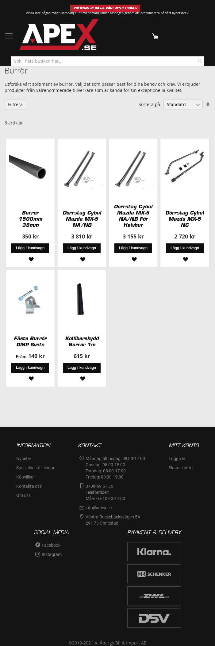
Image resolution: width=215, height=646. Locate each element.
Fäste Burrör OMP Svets (30, 341)
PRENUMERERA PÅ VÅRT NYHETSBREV (105, 8)
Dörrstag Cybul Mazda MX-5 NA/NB (82, 219)
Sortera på (149, 104)
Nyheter (23, 458)
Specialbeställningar (35, 467)
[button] (30, 258)
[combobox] (107, 61)
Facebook (51, 545)
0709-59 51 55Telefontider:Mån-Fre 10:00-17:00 (105, 492)
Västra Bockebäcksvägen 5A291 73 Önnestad (113, 520)
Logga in (177, 458)
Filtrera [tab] (15, 104)
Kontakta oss (29, 486)
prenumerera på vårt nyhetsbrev (164, 13)
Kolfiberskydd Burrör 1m (82, 341)
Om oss (23, 495)
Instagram (52, 554)
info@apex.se (99, 507)
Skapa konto (181, 467)
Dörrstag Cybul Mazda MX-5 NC (184, 219)
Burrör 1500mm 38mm (30, 219)
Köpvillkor (25, 477)
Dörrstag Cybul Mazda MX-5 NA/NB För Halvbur (133, 215)
